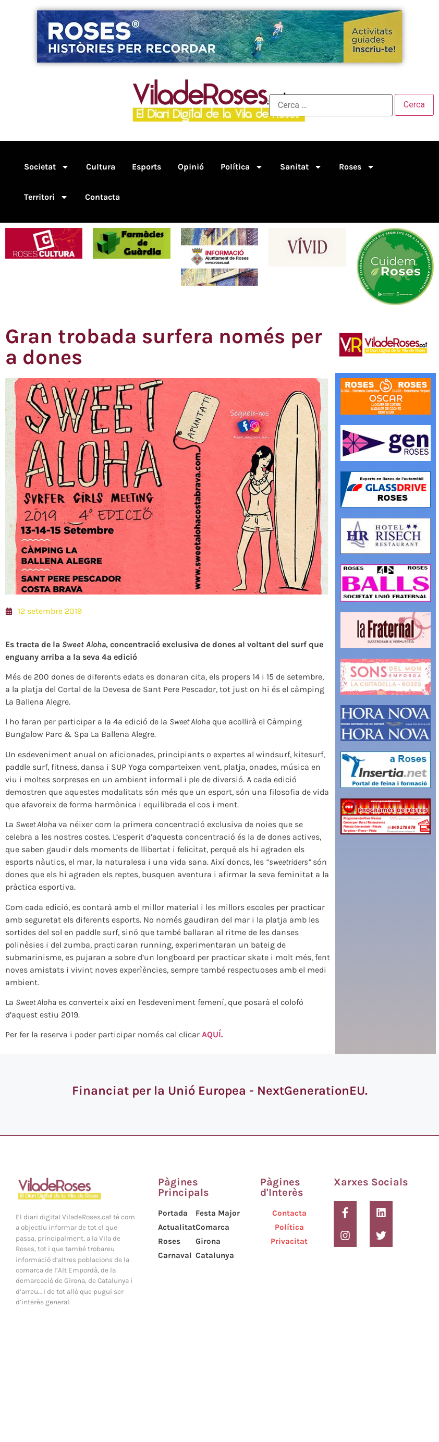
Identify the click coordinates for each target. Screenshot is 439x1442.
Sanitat (301, 166)
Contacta (102, 197)
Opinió (191, 167)
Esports (146, 167)
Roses (357, 166)
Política (242, 166)
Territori (46, 197)
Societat (46, 166)
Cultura (100, 167)
